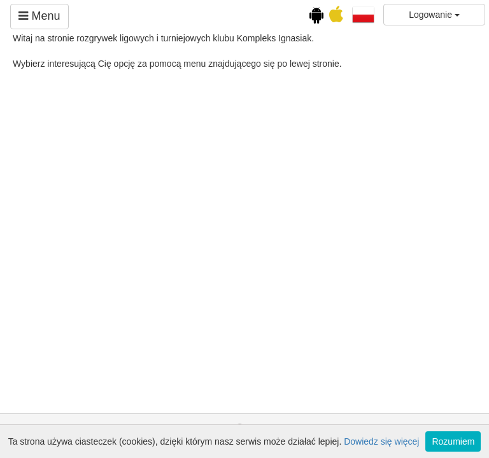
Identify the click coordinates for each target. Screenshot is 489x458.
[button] (363, 14)
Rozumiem (453, 441)
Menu (39, 16)
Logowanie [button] (434, 15)
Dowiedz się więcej (381, 441)
